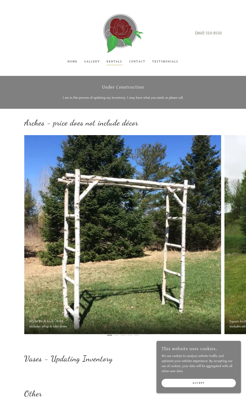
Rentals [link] (114, 61)
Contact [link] (137, 61)
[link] (123, 33)
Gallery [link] (92, 61)
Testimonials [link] (165, 61)
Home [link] (72, 61)
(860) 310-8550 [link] (208, 33)
